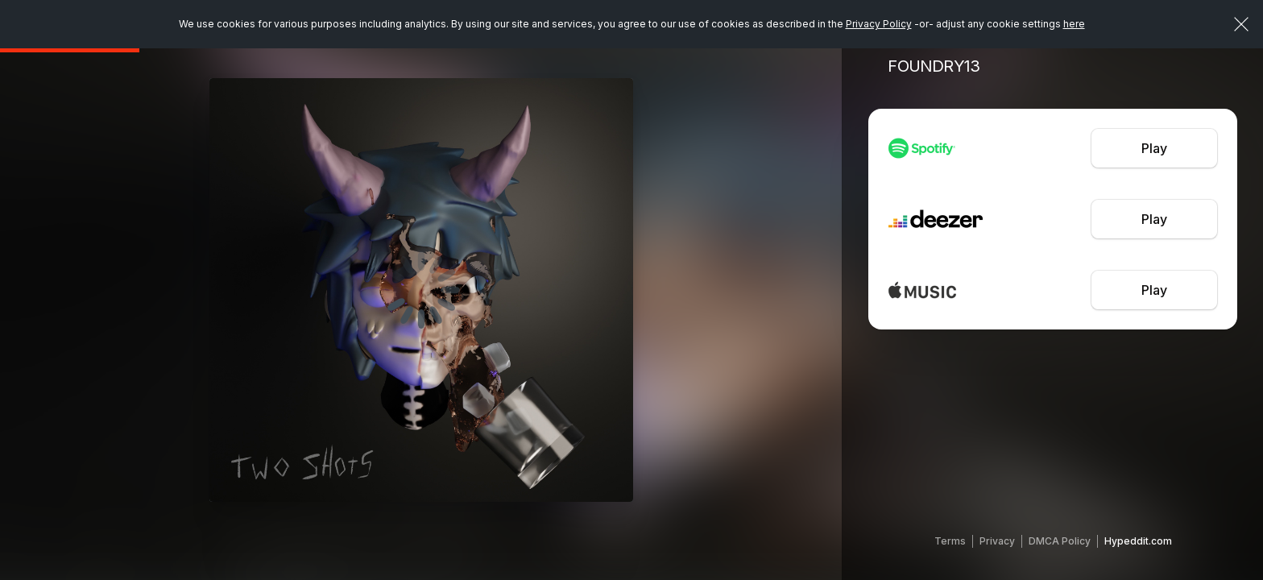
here (1074, 24)
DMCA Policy (1060, 541)
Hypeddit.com (1138, 541)
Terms (950, 541)
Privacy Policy (879, 24)
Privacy (997, 541)
